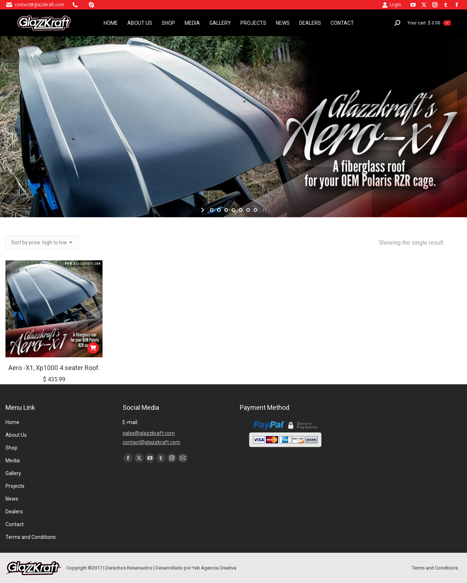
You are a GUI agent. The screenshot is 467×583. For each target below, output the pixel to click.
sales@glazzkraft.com (149, 433)
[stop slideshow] (263, 210)
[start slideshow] (203, 210)
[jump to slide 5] (240, 210)
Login (391, 4)
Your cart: (429, 23)
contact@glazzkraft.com (39, 4)
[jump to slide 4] (233, 210)
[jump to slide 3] (226, 210)
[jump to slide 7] (255, 210)
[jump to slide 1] (211, 210)
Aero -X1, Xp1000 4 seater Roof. (54, 368)
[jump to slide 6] (248, 210)
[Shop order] (41, 242)
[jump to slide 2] (219, 210)
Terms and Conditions (435, 568)
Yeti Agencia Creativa (214, 568)
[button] (93, 348)
